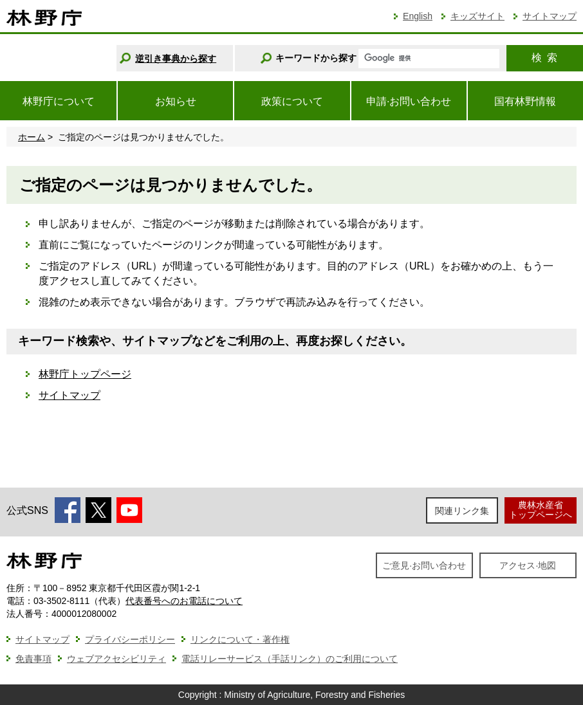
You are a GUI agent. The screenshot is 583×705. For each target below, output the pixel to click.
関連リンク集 (462, 511)
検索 (544, 57)
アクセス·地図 (527, 565)
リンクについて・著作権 (240, 639)
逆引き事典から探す (175, 58)
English (417, 16)
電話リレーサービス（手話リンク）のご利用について (289, 659)
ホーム (31, 137)
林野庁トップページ (85, 374)
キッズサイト (477, 16)
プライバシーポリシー (130, 639)
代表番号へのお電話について (184, 601)
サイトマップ (550, 16)
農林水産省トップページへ (540, 510)
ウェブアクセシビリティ (116, 659)
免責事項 (33, 659)
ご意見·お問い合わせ (424, 565)
